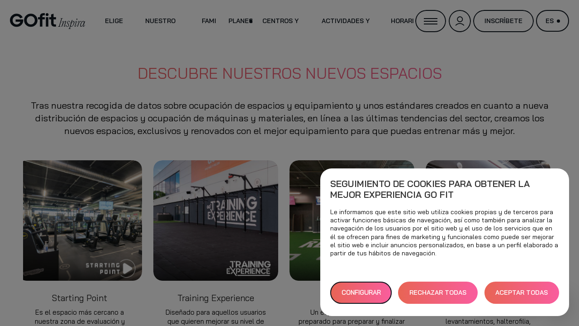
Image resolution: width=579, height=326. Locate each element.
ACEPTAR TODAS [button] (521, 292)
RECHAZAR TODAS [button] (437, 292)
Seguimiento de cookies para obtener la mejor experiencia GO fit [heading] (430, 189)
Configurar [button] (361, 292)
